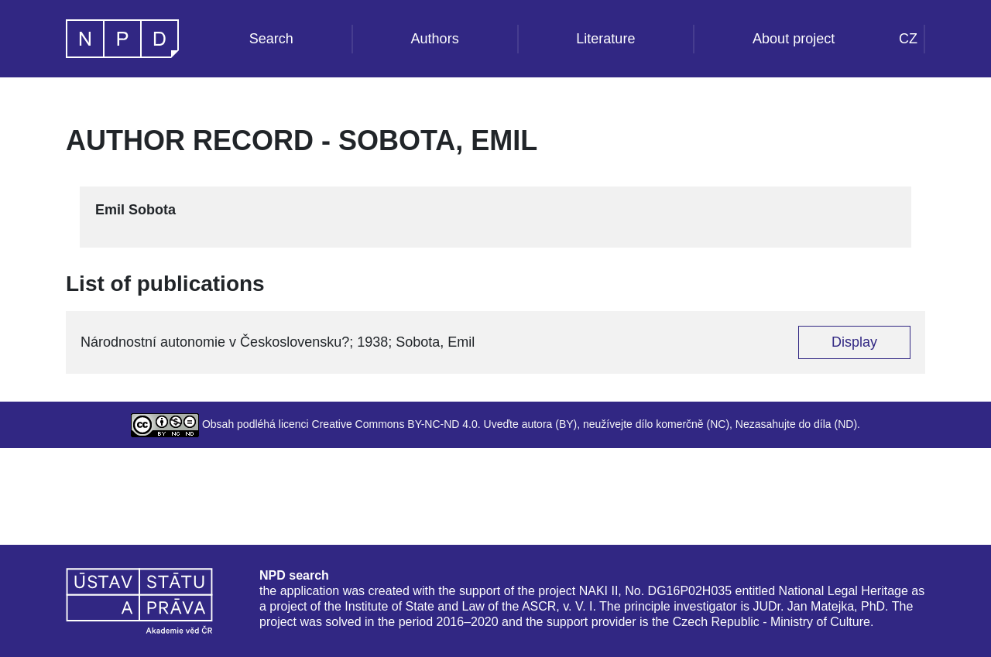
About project (794, 38)
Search (271, 38)
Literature (605, 38)
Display (854, 342)
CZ (908, 38)
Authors (435, 38)
